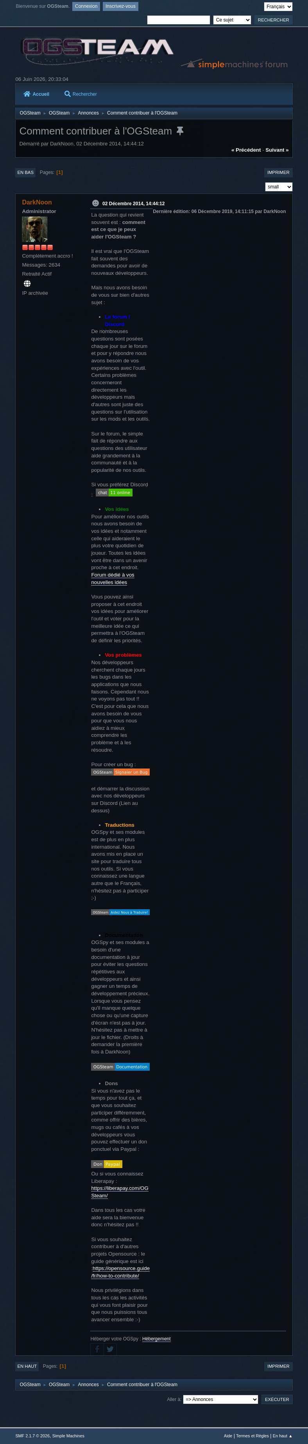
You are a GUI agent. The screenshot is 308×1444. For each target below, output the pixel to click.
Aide (228, 1435)
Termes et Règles (252, 1435)
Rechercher (80, 94)
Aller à (173, 1399)
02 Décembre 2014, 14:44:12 (133, 203)
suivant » (276, 150)
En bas (25, 172)
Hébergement (156, 1339)
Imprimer (278, 172)
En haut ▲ (283, 1435)
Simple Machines (68, 1435)
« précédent (246, 150)
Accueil (36, 94)
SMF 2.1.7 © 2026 (32, 1435)
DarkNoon (37, 202)
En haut (27, 1366)
